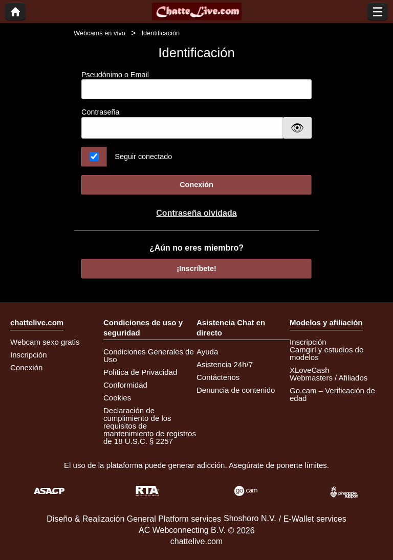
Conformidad (125, 384)
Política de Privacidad (140, 372)
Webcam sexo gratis (45, 342)
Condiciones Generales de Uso (148, 355)
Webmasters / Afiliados (328, 377)
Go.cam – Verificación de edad (332, 394)
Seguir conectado (143, 156)
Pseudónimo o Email (196, 85)
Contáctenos (217, 377)
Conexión (196, 185)
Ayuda (207, 351)
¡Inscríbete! (196, 268)
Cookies (117, 397)
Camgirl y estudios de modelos (326, 353)
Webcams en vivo (99, 33)
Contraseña (100, 112)
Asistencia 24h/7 (224, 364)
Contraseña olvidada (196, 213)
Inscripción (28, 354)
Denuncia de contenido (235, 390)
